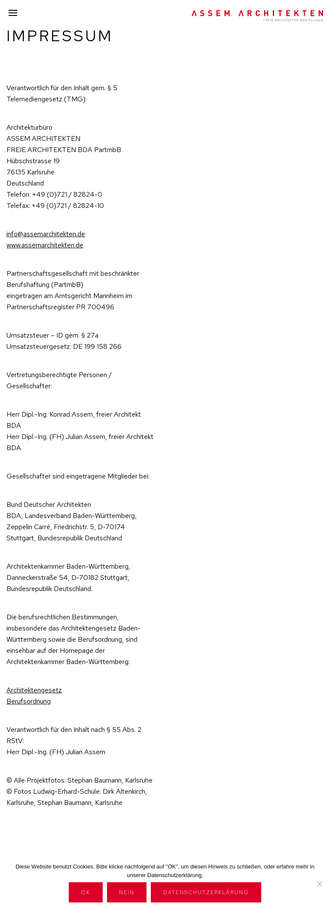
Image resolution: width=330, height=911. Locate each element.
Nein (126, 892)
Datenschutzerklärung (206, 892)
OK (85, 892)
